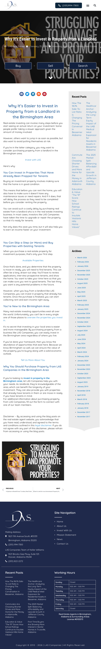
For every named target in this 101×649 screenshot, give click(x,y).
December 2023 (83, 365)
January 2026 (82, 266)
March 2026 (82, 257)
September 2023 (83, 378)
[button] (87, 5)
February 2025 (83, 305)
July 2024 (81, 335)
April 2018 (81, 395)
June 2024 (81, 339)
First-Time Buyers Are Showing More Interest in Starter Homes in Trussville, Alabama (37, 627)
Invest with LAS (33, 159)
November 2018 (83, 391)
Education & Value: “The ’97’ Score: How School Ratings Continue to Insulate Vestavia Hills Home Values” (77, 208)
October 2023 (82, 373)
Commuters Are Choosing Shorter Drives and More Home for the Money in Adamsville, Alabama (78, 169)
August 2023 (82, 382)
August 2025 (82, 283)
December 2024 (83, 313)
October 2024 (82, 322)
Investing (57, 46)
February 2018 (83, 404)
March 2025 (82, 300)
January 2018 (82, 408)
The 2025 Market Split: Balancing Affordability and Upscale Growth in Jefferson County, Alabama (36, 610)
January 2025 (82, 309)
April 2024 (81, 348)
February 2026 (83, 262)
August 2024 (82, 330)
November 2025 (83, 275)
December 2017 (83, 412)
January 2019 (82, 386)
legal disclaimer (43, 425)
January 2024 (82, 361)
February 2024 (83, 356)
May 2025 (81, 292)
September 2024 (83, 326)
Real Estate (69, 46)
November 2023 (83, 369)
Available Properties (32, 260)
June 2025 (81, 288)
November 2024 (83, 318)
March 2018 (82, 399)
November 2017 (83, 416)
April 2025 (81, 296)
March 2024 (82, 352)
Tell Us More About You (33, 360)
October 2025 (82, 279)
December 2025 (83, 270)
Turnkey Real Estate (86, 46)
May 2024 (81, 343)
